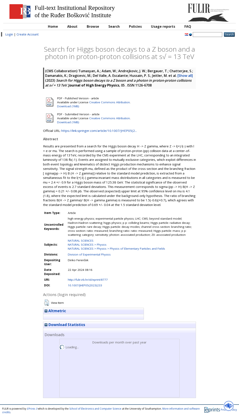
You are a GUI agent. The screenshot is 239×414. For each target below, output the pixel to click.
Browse (93, 26)
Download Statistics (65, 324)
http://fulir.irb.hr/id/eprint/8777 (88, 280)
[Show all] (185, 75)
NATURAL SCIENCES (80, 240)
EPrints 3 (32, 408)
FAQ (187, 26)
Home (53, 26)
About (72, 26)
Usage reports (163, 26)
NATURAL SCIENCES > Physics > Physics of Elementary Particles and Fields (116, 248)
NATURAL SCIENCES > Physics (87, 244)
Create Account (28, 34)
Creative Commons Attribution (109, 102)
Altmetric (55, 310)
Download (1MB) (68, 106)
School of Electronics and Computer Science (95, 408)
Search (114, 26)
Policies (135, 26)
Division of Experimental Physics (89, 254)
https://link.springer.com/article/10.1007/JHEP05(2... (99, 130)
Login (9, 34)
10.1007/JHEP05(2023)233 (85, 285)
